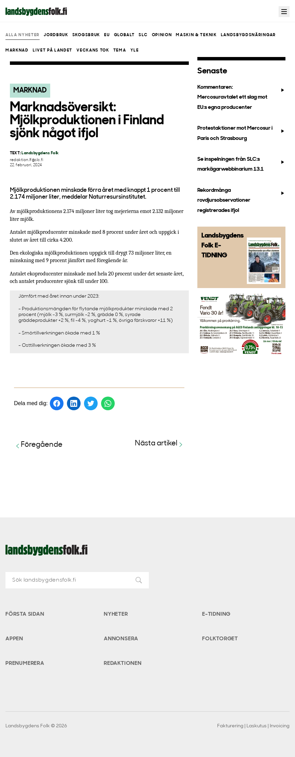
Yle (134, 50)
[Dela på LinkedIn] (74, 403)
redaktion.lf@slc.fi (26, 160)
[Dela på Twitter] (91, 403)
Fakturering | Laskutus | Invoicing (253, 726)
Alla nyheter (22, 35)
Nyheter (116, 614)
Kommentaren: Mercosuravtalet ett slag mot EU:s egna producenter (241, 97)
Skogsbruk (86, 35)
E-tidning (216, 614)
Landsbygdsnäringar (248, 35)
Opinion (162, 35)
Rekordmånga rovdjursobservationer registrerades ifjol (241, 200)
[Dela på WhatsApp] (108, 403)
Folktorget (220, 639)
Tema (119, 50)
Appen (14, 639)
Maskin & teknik (196, 35)
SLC (143, 35)
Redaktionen (123, 663)
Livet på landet (52, 50)
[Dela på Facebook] (57, 403)
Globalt (124, 35)
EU (107, 35)
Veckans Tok (92, 50)
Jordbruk (56, 35)
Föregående (38, 445)
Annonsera (121, 639)
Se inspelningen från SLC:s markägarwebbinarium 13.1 (241, 164)
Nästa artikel (159, 444)
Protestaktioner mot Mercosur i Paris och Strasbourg (241, 133)
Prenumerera (24, 663)
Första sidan (24, 614)
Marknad (17, 50)
